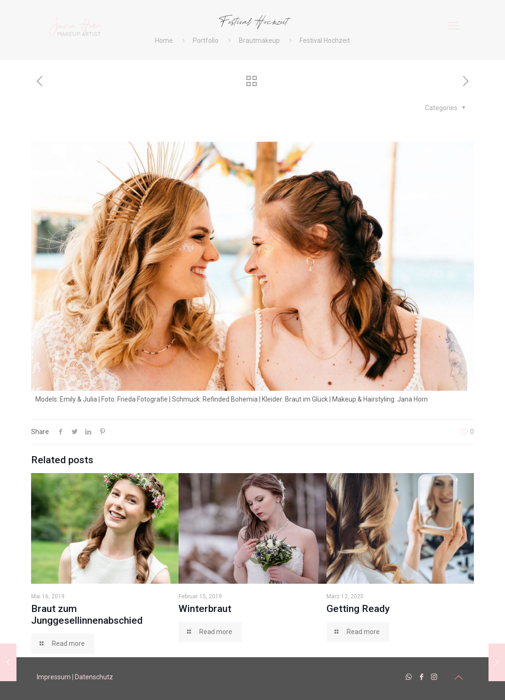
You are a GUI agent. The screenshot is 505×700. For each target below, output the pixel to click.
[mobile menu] (453, 26)
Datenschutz (94, 677)
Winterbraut (205, 608)
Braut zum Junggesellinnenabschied (87, 614)
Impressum (54, 677)
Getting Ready (358, 608)
